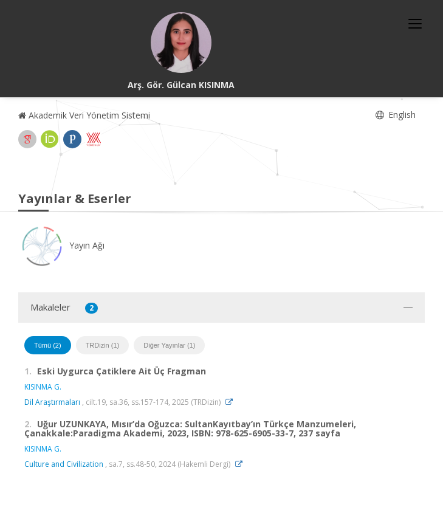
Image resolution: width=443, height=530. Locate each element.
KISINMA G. (42, 387)
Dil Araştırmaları (52, 402)
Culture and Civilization (63, 464)
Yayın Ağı (61, 245)
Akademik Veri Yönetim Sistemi (84, 115)
